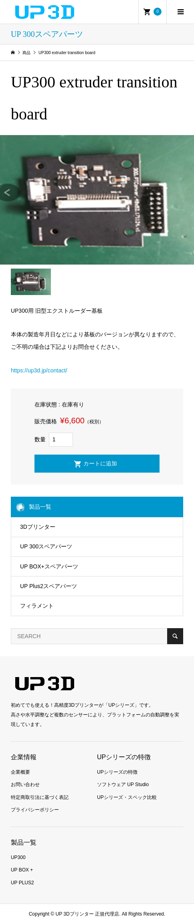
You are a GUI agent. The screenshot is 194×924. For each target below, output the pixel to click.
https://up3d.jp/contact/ (39, 370)
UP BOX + (22, 870)
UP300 (18, 857)
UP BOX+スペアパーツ (49, 566)
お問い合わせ (25, 784)
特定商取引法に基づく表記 (40, 797)
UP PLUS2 (22, 883)
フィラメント (37, 606)
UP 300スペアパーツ (46, 546)
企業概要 (20, 772)
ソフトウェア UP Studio (123, 784)
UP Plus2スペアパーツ (48, 586)
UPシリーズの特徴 (117, 772)
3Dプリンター (37, 527)
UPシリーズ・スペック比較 (127, 797)
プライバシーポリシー (35, 810)
